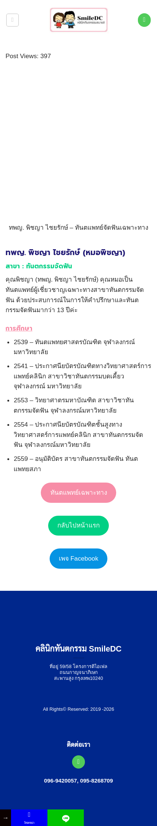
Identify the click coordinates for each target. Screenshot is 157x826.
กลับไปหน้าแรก (78, 525)
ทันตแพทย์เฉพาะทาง (78, 492)
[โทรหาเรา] (144, 20)
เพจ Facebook (79, 558)
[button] (12, 20)
